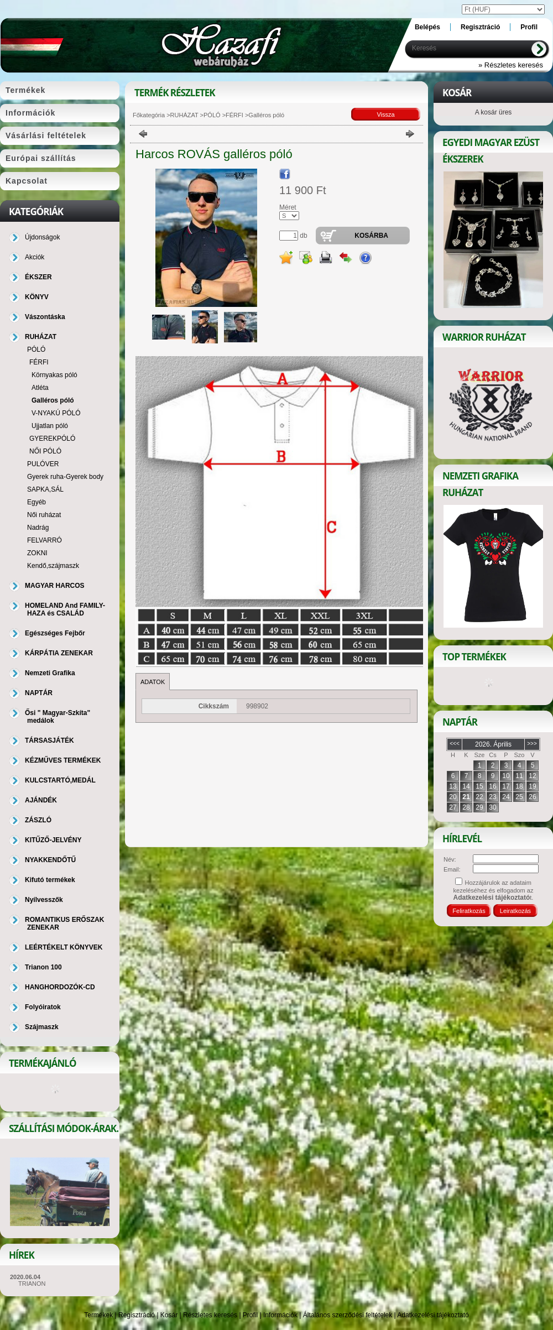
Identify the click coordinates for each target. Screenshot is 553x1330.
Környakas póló (54, 375)
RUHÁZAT (184, 115)
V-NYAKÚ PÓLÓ (56, 413)
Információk (280, 1315)
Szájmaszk (42, 1027)
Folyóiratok (43, 1007)
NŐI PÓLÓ (45, 451)
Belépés (427, 27)
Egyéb (36, 502)
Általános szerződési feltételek (347, 1315)
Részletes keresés (210, 1315)
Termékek (98, 1315)
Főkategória (149, 115)
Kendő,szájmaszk (53, 566)
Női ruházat (44, 515)
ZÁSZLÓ (38, 820)
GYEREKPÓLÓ (52, 438)
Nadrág (38, 527)
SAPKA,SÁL (45, 489)
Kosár (169, 1315)
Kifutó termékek (50, 880)
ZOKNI (37, 553)
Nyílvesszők (44, 900)
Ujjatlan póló (50, 426)
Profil (250, 1315)
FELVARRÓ (44, 540)
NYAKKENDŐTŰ (50, 860)
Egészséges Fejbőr (55, 633)
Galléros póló (53, 400)
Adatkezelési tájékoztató (432, 1315)
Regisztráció (136, 1315)
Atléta (40, 388)
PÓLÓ (212, 115)
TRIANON (32, 1283)
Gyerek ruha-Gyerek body (65, 477)
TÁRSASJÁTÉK (49, 740)
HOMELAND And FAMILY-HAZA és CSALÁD (65, 609)
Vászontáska (45, 317)
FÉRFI (234, 115)
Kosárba (371, 235)
